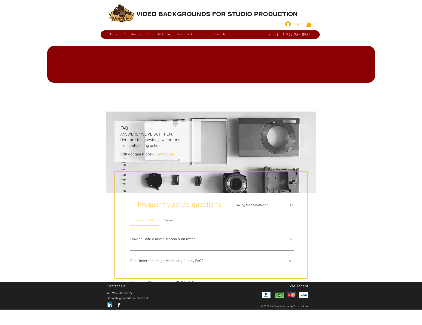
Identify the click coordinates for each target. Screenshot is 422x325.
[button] (308, 24)
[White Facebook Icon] (118, 304)
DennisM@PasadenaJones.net (127, 298)
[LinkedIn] (109, 304)
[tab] (144, 220)
